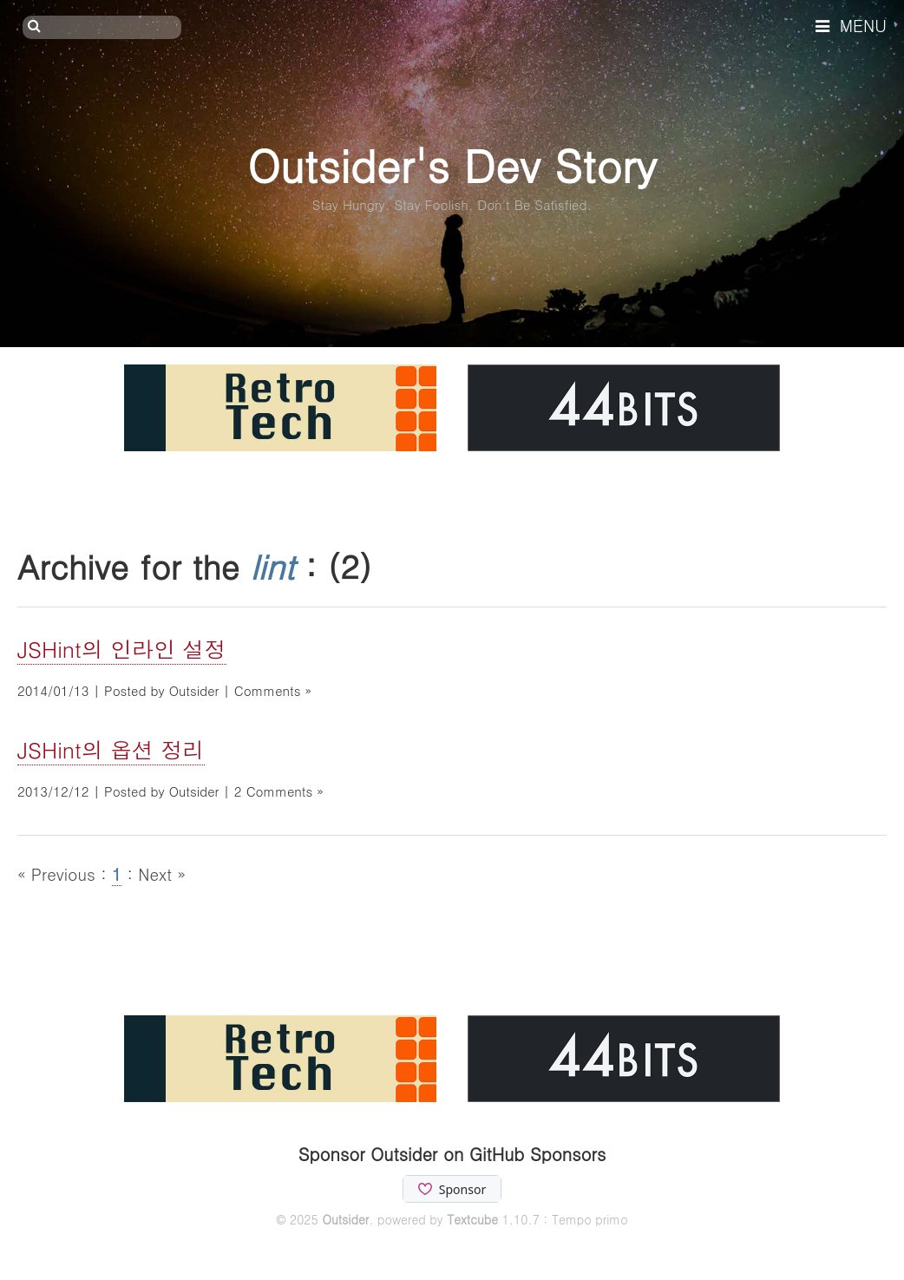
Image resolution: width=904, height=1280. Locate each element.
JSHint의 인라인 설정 (121, 648)
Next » (162, 873)
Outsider (345, 1219)
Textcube (472, 1219)
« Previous (59, 873)
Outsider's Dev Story (451, 164)
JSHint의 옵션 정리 (111, 749)
